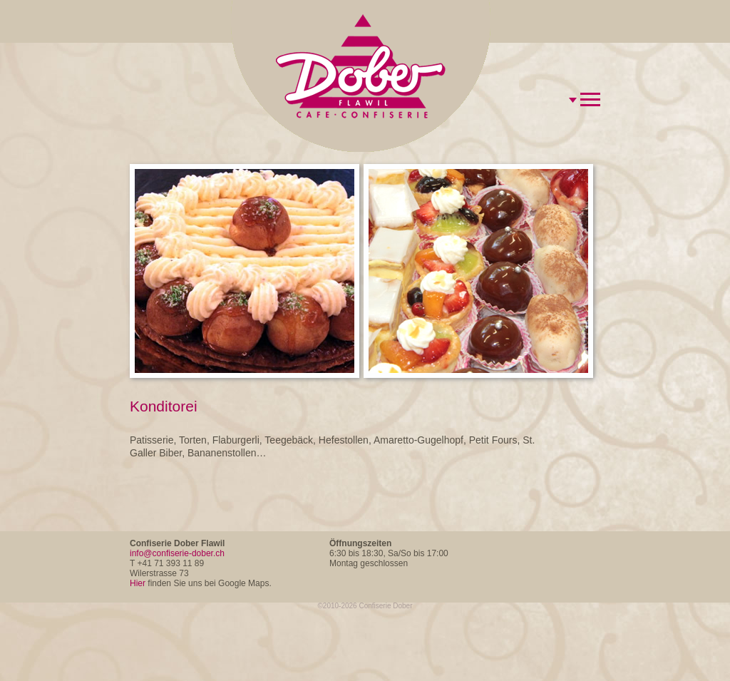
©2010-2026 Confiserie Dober (364, 606)
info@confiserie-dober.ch (177, 553)
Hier (137, 583)
